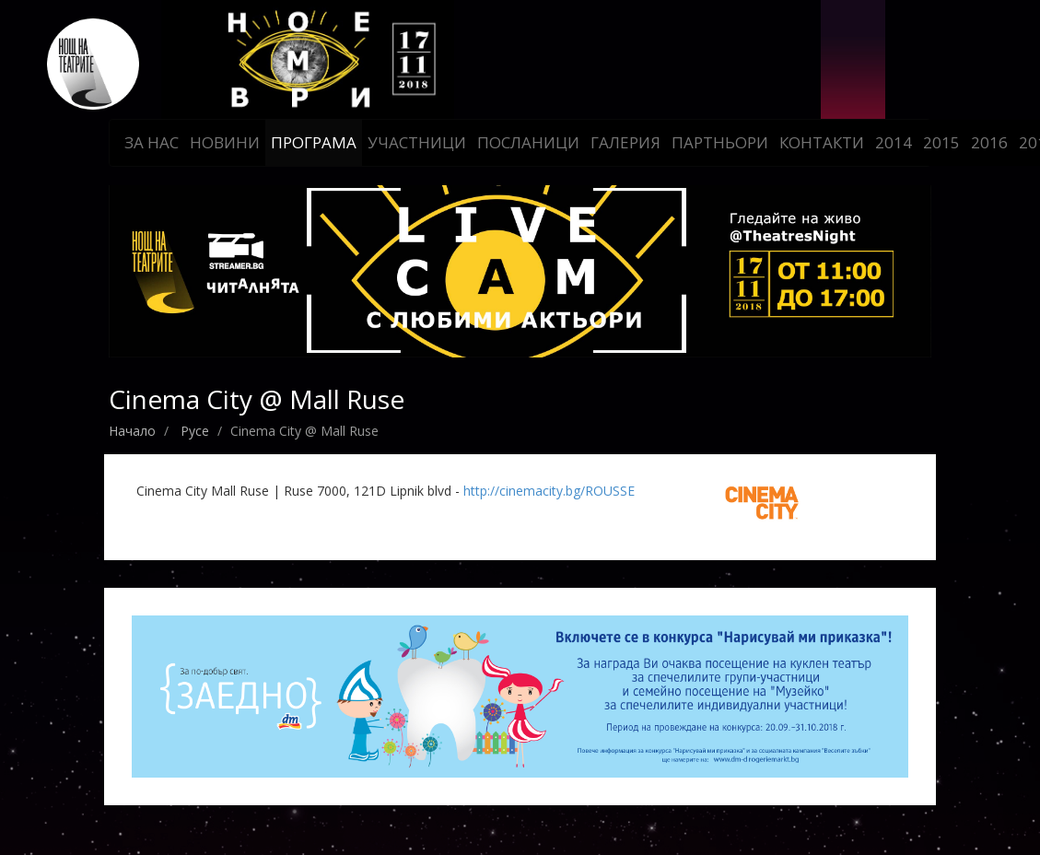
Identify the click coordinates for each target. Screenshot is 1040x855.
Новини (225, 142)
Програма (313, 142)
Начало (132, 430)
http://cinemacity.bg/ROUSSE (549, 490)
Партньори (720, 142)
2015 (941, 142)
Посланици (528, 142)
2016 (989, 142)
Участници (417, 142)
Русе (195, 430)
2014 (893, 142)
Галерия (625, 142)
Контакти (821, 142)
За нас (151, 142)
